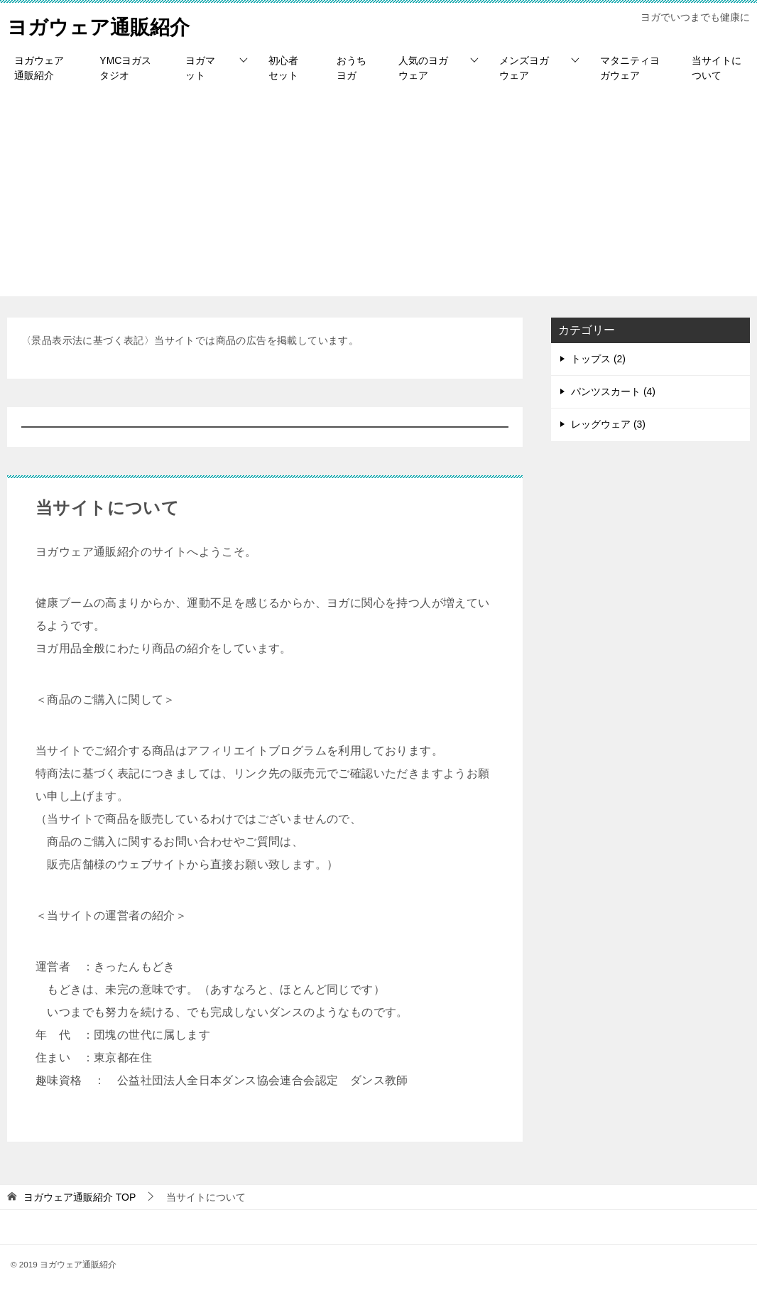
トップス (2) (598, 358)
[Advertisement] (378, 196)
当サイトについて (716, 68)
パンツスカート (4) (613, 391)
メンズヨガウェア (524, 68)
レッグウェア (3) (608, 424)
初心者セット (283, 68)
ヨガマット (200, 68)
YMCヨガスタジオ (125, 68)
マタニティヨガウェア (630, 68)
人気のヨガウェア (423, 68)
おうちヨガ (351, 68)
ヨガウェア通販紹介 (104, 24)
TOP (79, 1197)
